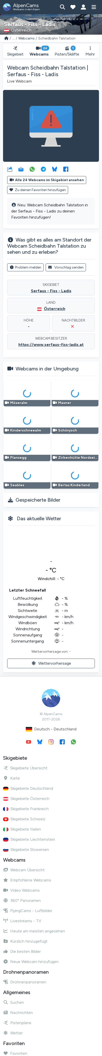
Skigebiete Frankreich (26, 808)
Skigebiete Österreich (26, 798)
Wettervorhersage (51, 663)
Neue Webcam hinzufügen (31, 961)
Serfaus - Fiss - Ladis (51, 290)
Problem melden (25, 267)
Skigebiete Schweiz (24, 819)
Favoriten (15, 1053)
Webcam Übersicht (24, 869)
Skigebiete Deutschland (28, 788)
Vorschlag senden (66, 267)
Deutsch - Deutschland (51, 729)
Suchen (13, 1002)
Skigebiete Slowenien (26, 849)
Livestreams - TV (22, 920)
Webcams (26, 38)
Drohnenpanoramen (24, 982)
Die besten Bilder (22, 951)
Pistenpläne (17, 1022)
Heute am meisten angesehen (34, 931)
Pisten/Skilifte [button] (67, 51)
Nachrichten (18, 1012)
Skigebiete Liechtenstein (29, 839)
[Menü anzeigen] (93, 7)
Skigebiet (15, 51)
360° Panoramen (22, 900)
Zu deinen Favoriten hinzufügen (37, 190)
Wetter (13, 1033)
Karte (11, 778)
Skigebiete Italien (22, 829)
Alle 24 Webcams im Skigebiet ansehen (46, 180)
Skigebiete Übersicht (25, 768)
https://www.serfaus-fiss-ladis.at (51, 344)
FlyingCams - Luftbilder (27, 910)
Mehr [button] (90, 51)
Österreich (54, 308)
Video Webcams (21, 890)
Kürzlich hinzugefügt (25, 941)
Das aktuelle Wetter (39, 518)
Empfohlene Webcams (27, 880)
